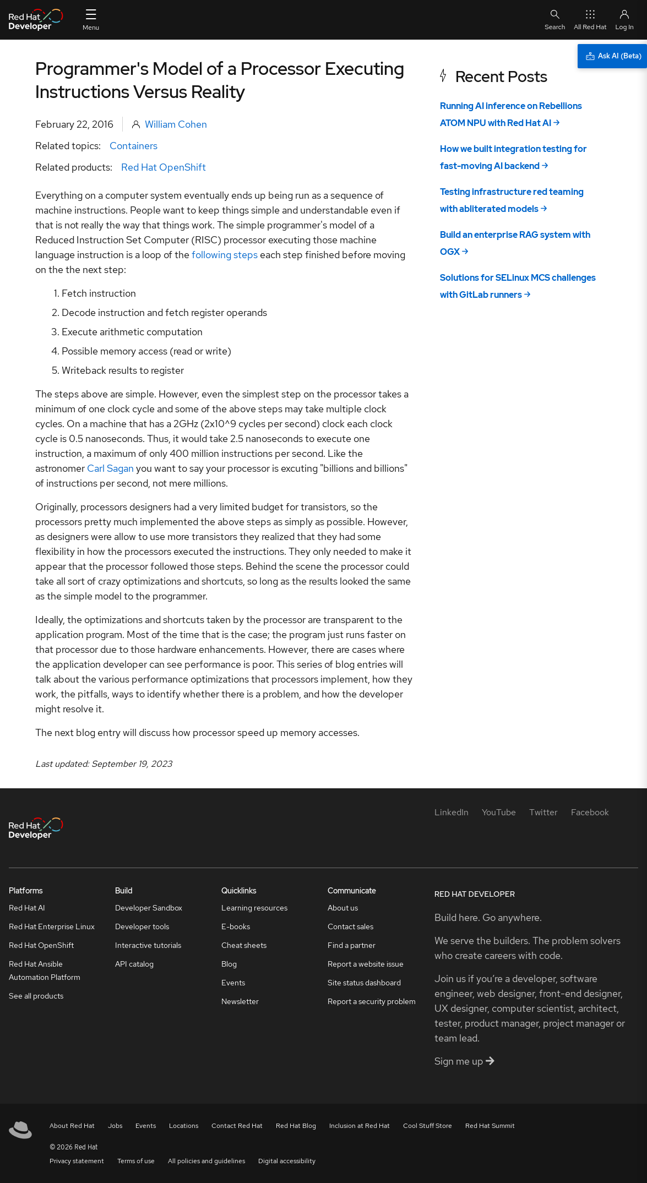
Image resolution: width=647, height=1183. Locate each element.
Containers (133, 145)
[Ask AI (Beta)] (612, 56)
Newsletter (240, 1001)
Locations (183, 1125)
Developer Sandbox (148, 908)
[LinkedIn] (451, 812)
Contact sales (350, 926)
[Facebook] (590, 812)
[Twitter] (543, 812)
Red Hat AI (27, 908)
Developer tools (142, 926)
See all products (36, 996)
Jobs (115, 1125)
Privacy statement (77, 1161)
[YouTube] (499, 812)
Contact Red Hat (237, 1125)
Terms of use (136, 1161)
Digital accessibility (287, 1161)
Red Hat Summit (490, 1125)
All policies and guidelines (206, 1161)
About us (343, 908)
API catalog (134, 964)
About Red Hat (72, 1125)
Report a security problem (372, 1001)
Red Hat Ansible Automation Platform (44, 970)
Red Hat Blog (296, 1125)
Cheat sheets (244, 945)
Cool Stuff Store (427, 1125)
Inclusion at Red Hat (359, 1125)
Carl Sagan (110, 468)
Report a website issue (366, 964)
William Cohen (176, 124)
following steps (225, 254)
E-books (235, 926)
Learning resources (254, 908)
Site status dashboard (364, 983)
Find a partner (352, 945)
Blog (229, 964)
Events (233, 983)
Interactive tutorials (148, 945)
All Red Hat (590, 19)
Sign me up (464, 1061)
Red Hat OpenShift (163, 167)
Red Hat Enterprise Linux (52, 926)
